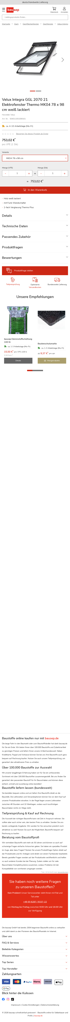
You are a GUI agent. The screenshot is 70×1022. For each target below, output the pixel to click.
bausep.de (38, 1015)
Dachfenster (48, 24)
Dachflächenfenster (31, 24)
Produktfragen (12, 247)
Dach (16, 24)
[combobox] (35, 17)
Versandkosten (35, 287)
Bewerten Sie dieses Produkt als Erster (32, 134)
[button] (62, 60)
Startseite (6, 24)
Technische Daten (15, 226)
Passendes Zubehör (16, 237)
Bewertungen (12, 258)
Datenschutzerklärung (50, 1005)
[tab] (35, 215)
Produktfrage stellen (23, 270)
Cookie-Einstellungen (30, 1005)
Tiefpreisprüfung (13, 284)
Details (7, 216)
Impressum (15, 1005)
